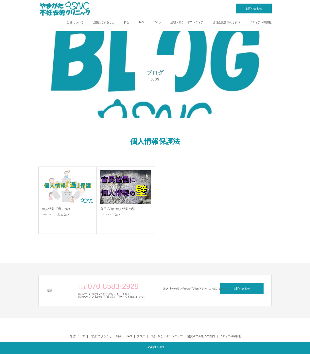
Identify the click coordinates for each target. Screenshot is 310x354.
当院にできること (104, 22)
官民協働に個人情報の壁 (117, 209)
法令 (66, 214)
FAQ (141, 22)
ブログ (157, 22)
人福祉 (59, 214)
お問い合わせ (254, 8)
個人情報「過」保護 (56, 209)
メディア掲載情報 (261, 22)
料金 (126, 22)
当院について (75, 22)
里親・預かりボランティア (187, 22)
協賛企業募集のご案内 (226, 22)
